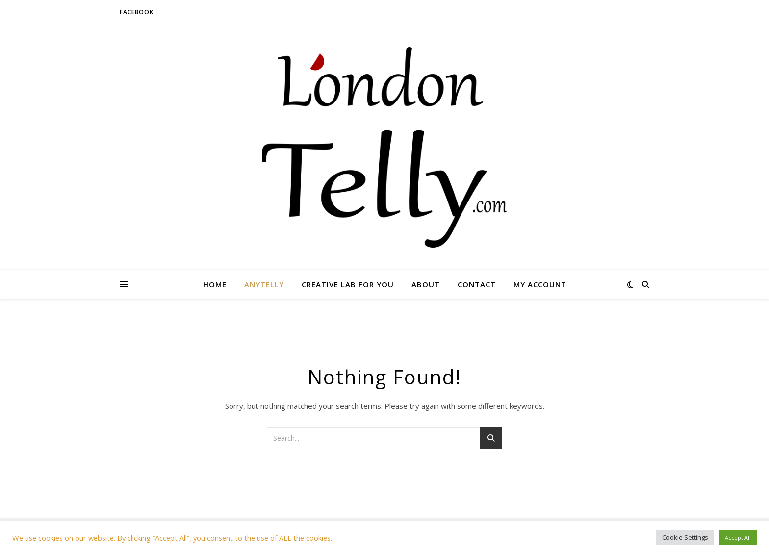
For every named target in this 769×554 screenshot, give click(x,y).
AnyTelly (264, 284)
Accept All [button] (738, 537)
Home (215, 284)
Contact (477, 284)
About (425, 284)
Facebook (137, 12)
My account (539, 284)
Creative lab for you (348, 284)
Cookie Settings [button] (685, 537)
